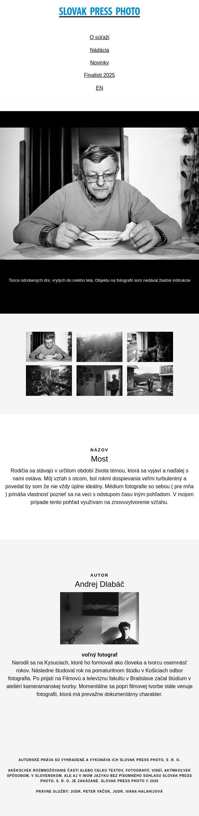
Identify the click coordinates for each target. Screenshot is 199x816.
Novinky (99, 62)
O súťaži (99, 37)
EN (99, 88)
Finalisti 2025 (99, 75)
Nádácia (99, 50)
